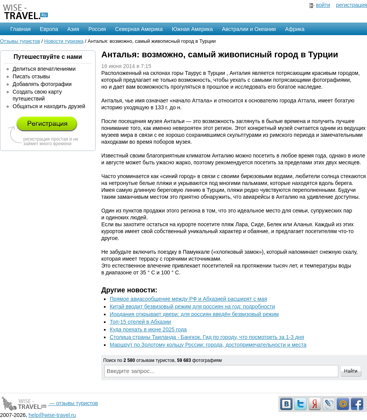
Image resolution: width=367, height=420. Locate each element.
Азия (73, 29)
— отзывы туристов (49, 403)
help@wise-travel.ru (52, 415)
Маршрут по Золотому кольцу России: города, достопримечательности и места (208, 345)
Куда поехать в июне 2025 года (148, 329)
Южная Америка (192, 29)
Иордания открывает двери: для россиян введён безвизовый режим (194, 314)
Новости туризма (63, 41)
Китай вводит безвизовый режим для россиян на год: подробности (192, 306)
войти (323, 5)
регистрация (351, 5)
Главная (20, 29)
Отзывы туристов (20, 41)
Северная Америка (138, 29)
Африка (295, 29)
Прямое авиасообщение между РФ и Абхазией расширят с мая (188, 299)
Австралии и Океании (249, 29)
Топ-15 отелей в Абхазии (140, 322)
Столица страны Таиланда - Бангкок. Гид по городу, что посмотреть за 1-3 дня (207, 337)
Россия (97, 29)
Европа (49, 29)
